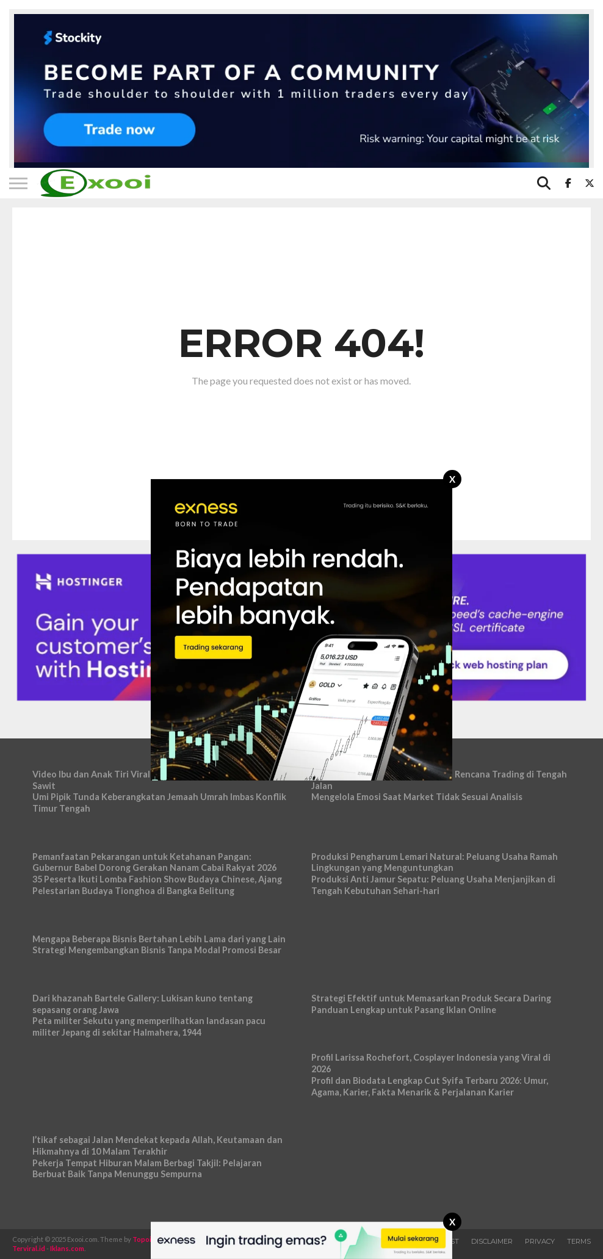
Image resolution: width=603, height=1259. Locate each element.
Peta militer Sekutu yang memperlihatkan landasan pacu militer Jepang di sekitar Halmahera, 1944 (148, 1026)
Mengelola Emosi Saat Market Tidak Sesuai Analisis (416, 797)
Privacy (540, 1241)
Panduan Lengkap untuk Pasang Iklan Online (403, 1010)
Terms (579, 1241)
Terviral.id (28, 1248)
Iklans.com (67, 1248)
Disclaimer (492, 1241)
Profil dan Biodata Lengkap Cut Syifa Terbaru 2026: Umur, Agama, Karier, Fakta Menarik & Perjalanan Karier (429, 1086)
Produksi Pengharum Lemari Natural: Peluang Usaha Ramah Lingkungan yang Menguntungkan (434, 862)
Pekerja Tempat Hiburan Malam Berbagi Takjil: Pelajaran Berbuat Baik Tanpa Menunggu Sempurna (147, 1169)
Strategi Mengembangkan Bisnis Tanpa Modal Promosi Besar (156, 950)
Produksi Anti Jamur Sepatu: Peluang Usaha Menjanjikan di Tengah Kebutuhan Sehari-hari (433, 885)
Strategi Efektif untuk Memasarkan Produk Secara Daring (431, 998)
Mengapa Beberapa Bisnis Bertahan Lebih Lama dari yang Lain (159, 939)
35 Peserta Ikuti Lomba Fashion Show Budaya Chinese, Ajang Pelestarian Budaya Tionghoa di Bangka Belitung (157, 885)
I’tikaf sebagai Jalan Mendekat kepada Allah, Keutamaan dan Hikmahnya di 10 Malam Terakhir (157, 1145)
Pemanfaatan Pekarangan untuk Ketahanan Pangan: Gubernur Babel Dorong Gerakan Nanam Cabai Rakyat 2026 (154, 862)
